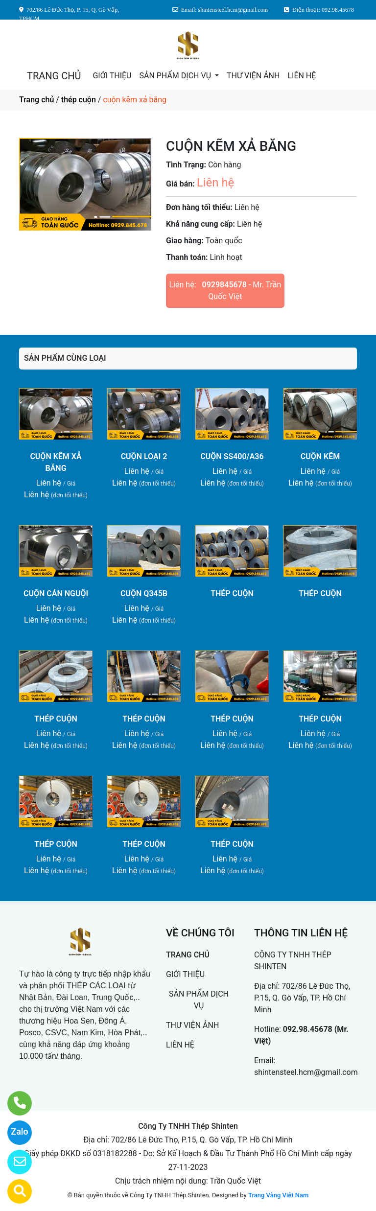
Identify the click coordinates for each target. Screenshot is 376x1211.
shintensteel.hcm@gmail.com (306, 1072)
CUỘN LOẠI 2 (144, 456)
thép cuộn (78, 99)
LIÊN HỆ (301, 75)
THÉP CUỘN (232, 593)
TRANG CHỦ (54, 76)
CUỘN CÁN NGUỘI (56, 593)
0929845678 (224, 284)
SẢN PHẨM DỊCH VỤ (176, 75)
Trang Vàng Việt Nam (278, 1195)
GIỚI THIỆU (112, 75)
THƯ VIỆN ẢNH (253, 75)
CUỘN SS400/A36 (231, 456)
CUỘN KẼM (320, 456)
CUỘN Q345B (143, 593)
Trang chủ (36, 99)
